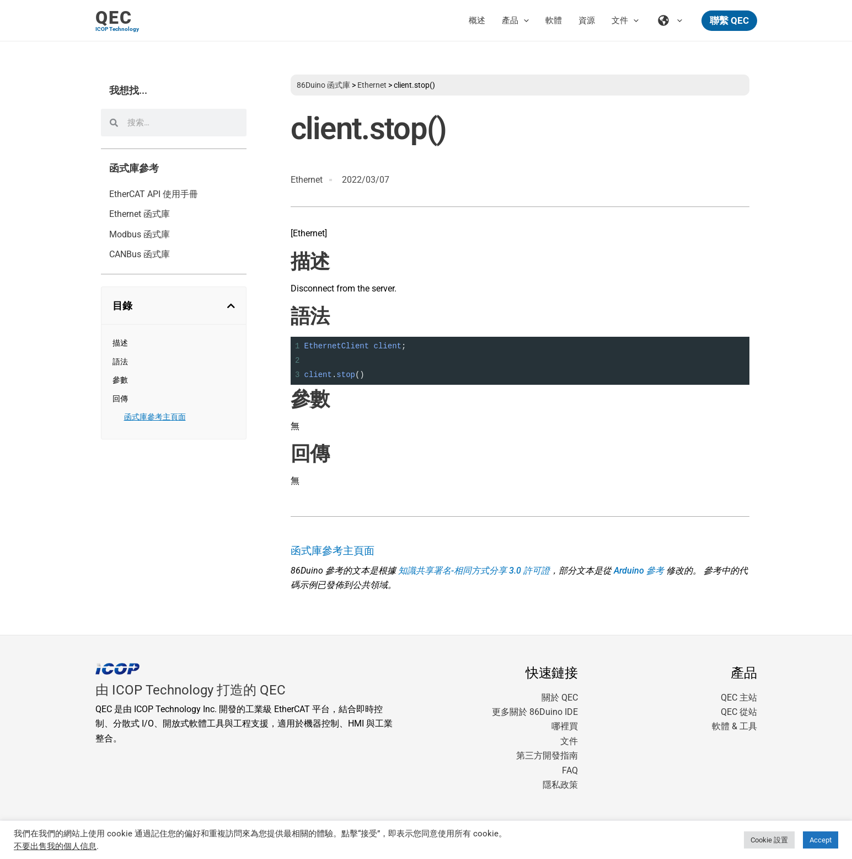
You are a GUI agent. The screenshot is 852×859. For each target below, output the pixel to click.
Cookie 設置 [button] (769, 840)
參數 (120, 379)
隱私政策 (560, 785)
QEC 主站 (739, 697)
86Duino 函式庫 (323, 85)
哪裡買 (564, 726)
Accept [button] (821, 840)
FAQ (570, 770)
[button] (729, 20)
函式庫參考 (134, 168)
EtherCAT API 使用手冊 (153, 194)
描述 (120, 342)
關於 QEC (560, 697)
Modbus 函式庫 (139, 234)
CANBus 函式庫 (139, 254)
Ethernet (372, 85)
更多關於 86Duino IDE (535, 712)
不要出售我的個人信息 (55, 846)
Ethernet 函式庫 (139, 214)
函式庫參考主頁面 (155, 416)
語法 (120, 361)
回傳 (120, 398)
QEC (113, 17)
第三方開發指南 (547, 755)
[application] (523, 20)
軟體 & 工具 (734, 726)
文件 (569, 741)
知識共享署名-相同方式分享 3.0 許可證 (474, 570)
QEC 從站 (739, 712)
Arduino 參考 (639, 570)
